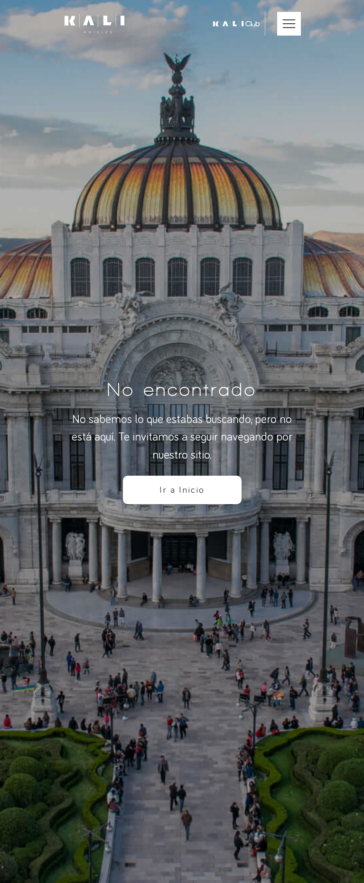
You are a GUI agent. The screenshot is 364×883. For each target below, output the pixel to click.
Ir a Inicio (182, 490)
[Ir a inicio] (94, 24)
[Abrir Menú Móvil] (289, 24)
